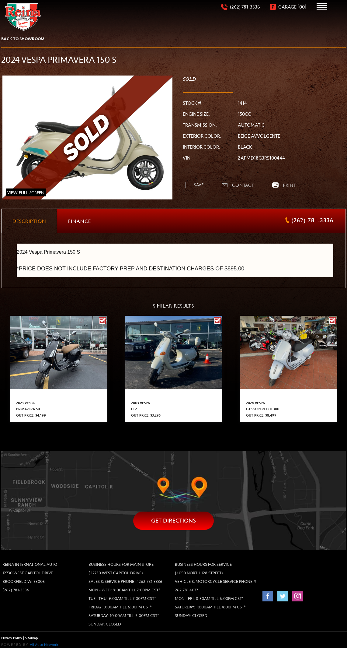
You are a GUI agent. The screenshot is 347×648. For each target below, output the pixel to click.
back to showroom (22, 38)
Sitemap (31, 638)
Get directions (173, 520)
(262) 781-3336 (15, 590)
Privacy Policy (11, 638)
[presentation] (29, 221)
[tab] (29, 221)
